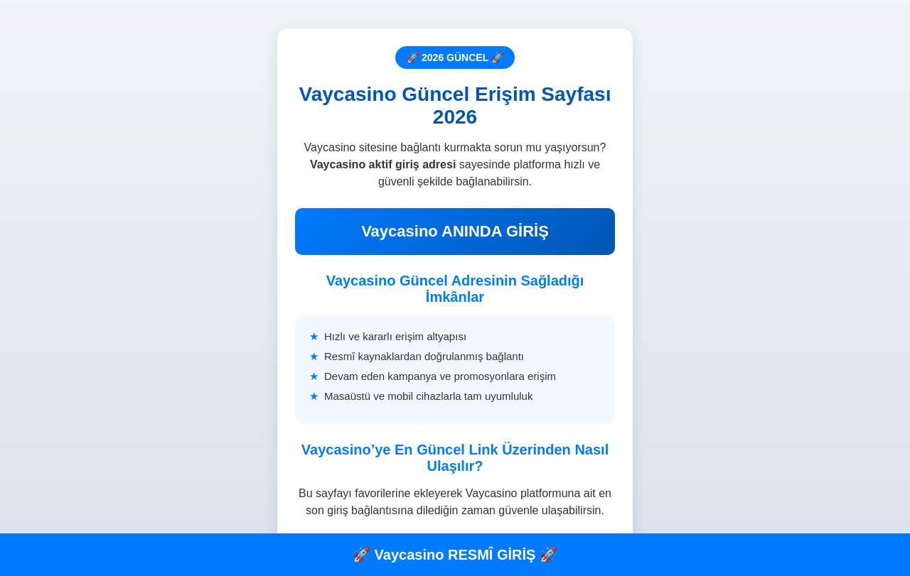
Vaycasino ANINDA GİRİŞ (455, 231)
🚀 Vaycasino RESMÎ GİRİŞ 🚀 (455, 555)
